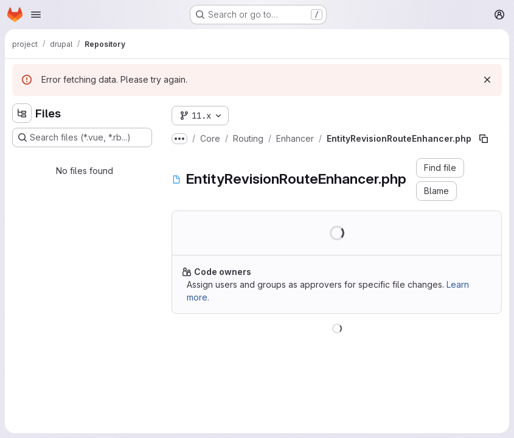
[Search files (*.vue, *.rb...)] (82, 137)
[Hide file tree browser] (22, 113)
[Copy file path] (483, 138)
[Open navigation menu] (36, 14)
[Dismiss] (487, 79)
